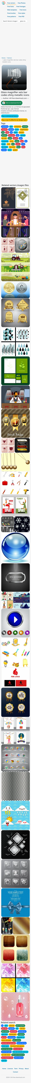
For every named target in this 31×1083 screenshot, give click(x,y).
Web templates (12, 10)
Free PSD (21, 16)
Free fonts (10, 6)
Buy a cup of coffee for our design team (14, 120)
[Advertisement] (15, 40)
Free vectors (11, 3)
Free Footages (21, 6)
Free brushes (11, 13)
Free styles (21, 13)
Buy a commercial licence (10, 116)
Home (3, 58)
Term (16, 1069)
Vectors (9, 58)
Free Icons (23, 10)
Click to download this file (11, 103)
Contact (15, 1072)
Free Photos (21, 3)
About (27, 1069)
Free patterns (11, 16)
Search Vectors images (10, 21)
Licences (10, 1069)
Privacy (21, 1069)
